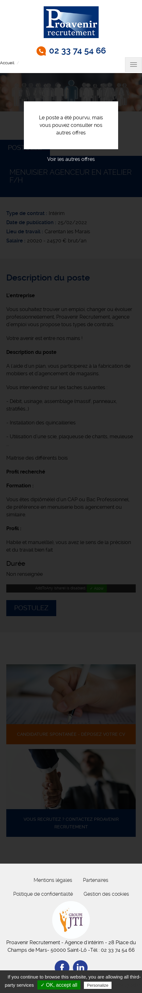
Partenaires (95, 880)
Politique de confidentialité (43, 894)
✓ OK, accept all (59, 985)
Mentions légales (53, 880)
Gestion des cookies (106, 894)
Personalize (97, 985)
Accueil (7, 62)
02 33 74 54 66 (77, 51)
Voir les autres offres (71, 159)
